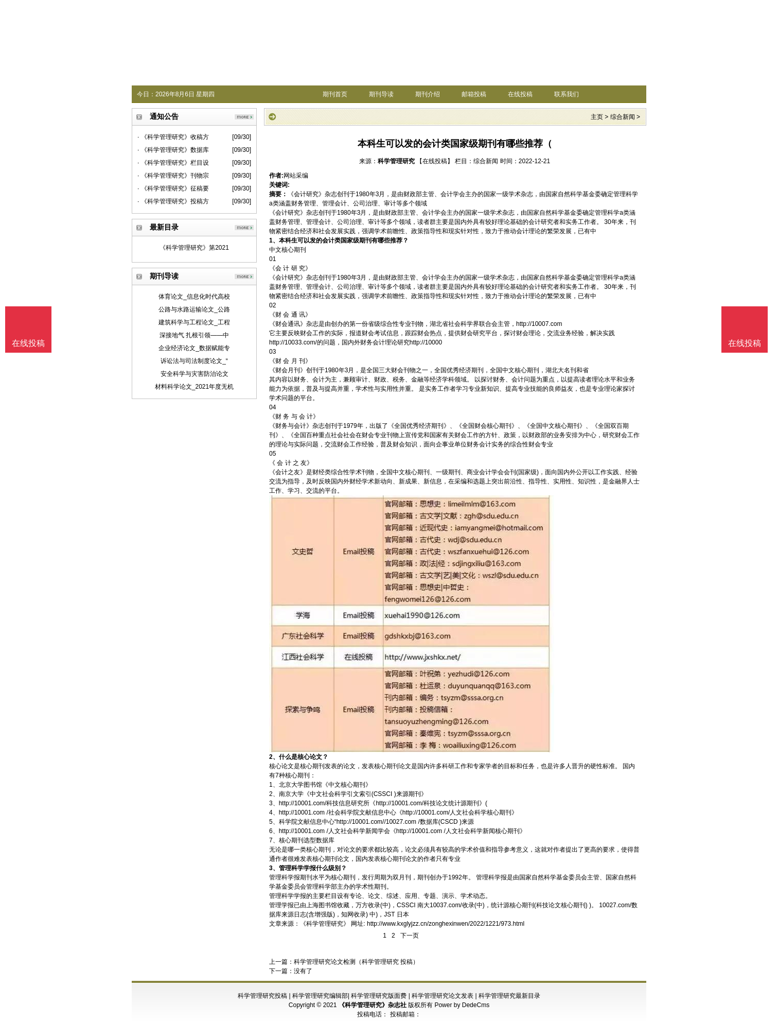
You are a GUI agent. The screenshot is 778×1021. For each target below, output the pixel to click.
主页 (597, 116)
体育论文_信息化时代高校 (194, 296)
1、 (274, 240)
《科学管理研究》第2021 (194, 247)
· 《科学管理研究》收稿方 (173, 137)
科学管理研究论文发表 (442, 995)
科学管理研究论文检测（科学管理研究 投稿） (356, 961)
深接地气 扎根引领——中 (194, 335)
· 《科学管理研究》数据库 (173, 149)
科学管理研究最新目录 (509, 995)
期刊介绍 (427, 94)
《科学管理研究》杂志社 (372, 1005)
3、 (274, 868)
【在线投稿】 (434, 161)
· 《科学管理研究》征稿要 (173, 188)
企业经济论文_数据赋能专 (194, 348)
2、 (274, 756)
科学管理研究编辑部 (320, 995)
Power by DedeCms (461, 1005)
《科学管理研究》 (324, 923)
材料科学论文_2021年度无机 (194, 386)
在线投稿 (520, 94)
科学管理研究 (396, 161)
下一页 (409, 935)
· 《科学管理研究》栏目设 (173, 162)
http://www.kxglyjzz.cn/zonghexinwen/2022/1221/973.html (445, 923)
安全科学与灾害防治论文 (194, 373)
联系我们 (566, 94)
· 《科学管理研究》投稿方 (173, 201)
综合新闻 (622, 116)
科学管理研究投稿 (262, 995)
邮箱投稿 (474, 94)
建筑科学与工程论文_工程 (194, 322)
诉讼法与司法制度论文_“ (194, 361)
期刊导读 (381, 94)
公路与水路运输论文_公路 (194, 309)
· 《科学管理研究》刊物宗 (173, 175)
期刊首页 (335, 94)
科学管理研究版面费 (378, 995)
